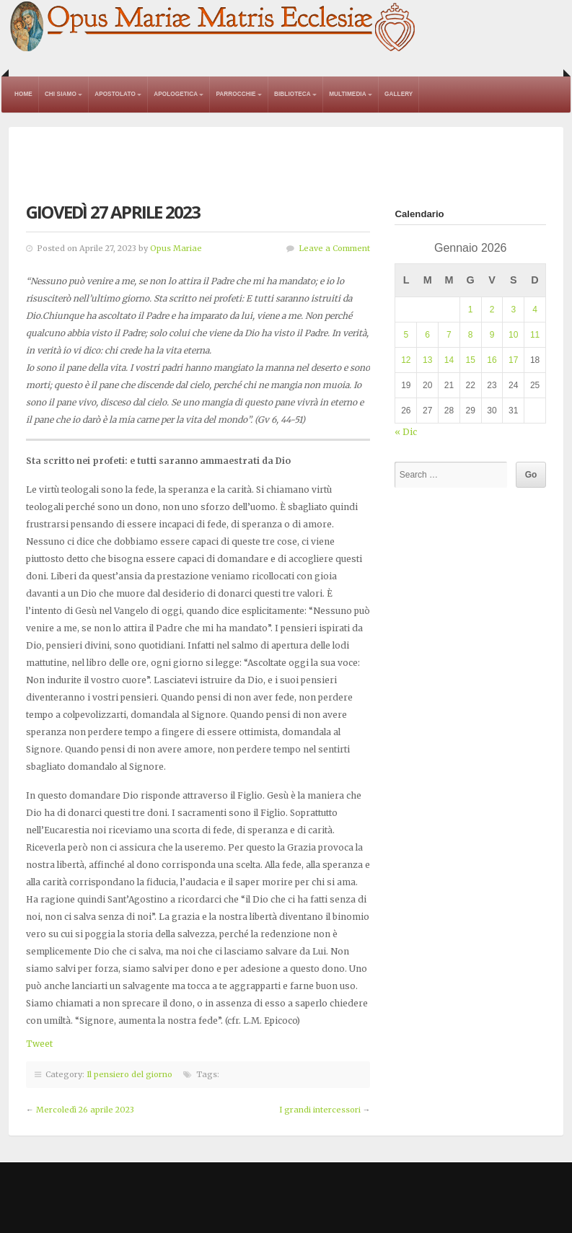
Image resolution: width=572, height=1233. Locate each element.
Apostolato (115, 94)
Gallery (398, 94)
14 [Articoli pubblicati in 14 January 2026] (449, 360)
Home (23, 94)
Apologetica (176, 94)
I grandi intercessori (320, 1110)
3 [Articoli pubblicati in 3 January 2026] (513, 309)
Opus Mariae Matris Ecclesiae (213, 27)
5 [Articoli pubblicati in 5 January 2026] (406, 335)
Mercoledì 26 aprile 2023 (85, 1110)
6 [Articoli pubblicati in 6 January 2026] (427, 335)
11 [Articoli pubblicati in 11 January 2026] (535, 335)
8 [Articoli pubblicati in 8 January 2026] (470, 335)
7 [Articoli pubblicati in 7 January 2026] (449, 335)
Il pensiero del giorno (129, 1074)
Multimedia (347, 94)
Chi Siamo (60, 94)
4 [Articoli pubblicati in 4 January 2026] (534, 309)
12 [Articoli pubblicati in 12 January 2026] (405, 360)
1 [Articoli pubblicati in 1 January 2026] (470, 309)
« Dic (406, 431)
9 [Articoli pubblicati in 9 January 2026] (492, 335)
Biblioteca (292, 94)
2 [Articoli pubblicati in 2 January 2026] (492, 309)
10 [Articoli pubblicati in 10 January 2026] (513, 335)
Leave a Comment (334, 248)
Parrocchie (235, 94)
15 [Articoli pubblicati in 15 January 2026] (470, 360)
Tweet (39, 1043)
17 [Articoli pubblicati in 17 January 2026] (513, 360)
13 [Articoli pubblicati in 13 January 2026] (427, 360)
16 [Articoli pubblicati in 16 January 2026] (491, 360)
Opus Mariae (176, 248)
